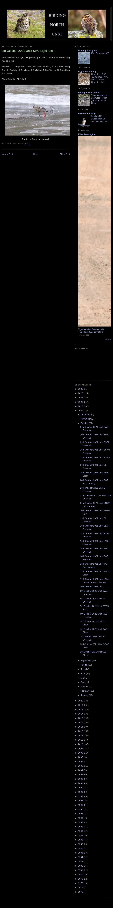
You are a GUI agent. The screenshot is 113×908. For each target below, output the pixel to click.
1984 (81, 857)
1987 (81, 844)
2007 (81, 757)
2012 (81, 735)
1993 (81, 818)
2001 (81, 783)
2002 (81, 779)
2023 (81, 402)
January (85, 695)
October (85, 423)
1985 (81, 853)
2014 (81, 727)
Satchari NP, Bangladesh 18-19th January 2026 (99, 119)
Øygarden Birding (87, 71)
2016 (81, 718)
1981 (81, 870)
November (86, 419)
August (84, 665)
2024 (81, 397)
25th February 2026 (100, 53)
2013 (81, 731)
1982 (81, 866)
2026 (81, 389)
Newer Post (7, 154)
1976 (81, 892)
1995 (81, 809)
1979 (81, 879)
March (84, 686)
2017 (81, 713)
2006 (81, 761)
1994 (81, 813)
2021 (81, 410)
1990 (81, 831)
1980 (81, 874)
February (85, 691)
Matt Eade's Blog (87, 113)
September (86, 660)
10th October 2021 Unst (91, 586)
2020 (81, 700)
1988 (81, 839)
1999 (81, 792)
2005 (81, 766)
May (83, 678)
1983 (81, 861)
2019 (81, 705)
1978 (81, 883)
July (83, 669)
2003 (81, 774)
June (83, 673)
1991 (81, 826)
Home (36, 154)
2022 (81, 406)
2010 (81, 744)
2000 (81, 787)
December (86, 414)
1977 (81, 887)
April (83, 682)
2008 (81, 753)
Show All (108, 339)
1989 (81, 835)
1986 (81, 848)
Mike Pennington (87, 134)
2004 (81, 770)
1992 (81, 822)
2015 (81, 722)
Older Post (65, 154)
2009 (81, 748)
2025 (81, 393)
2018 (81, 709)
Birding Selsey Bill (87, 50)
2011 (81, 740)
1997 (81, 800)
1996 (81, 805)
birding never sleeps (88, 92)
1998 (81, 796)
